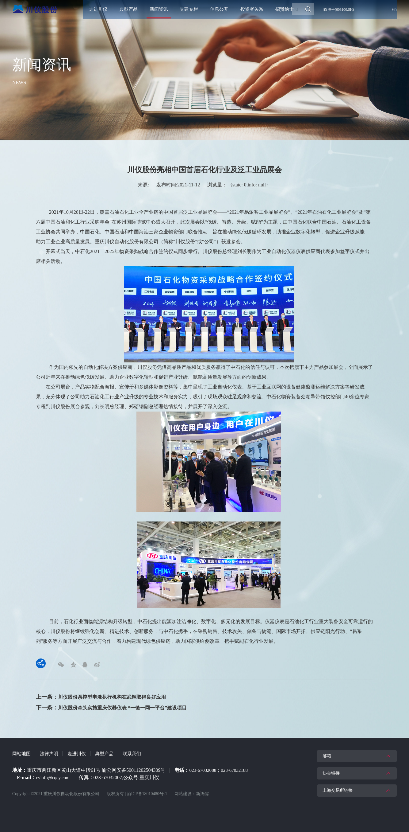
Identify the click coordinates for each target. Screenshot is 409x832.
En (394, 9)
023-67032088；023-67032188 (220, 766)
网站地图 (22, 750)
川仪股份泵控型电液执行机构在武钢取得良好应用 (118, 694)
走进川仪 (80, 750)
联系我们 (137, 750)
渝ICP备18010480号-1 (147, 790)
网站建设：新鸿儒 (191, 790)
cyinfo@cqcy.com (53, 774)
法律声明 (51, 750)
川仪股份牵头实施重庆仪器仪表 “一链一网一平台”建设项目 (130, 704)
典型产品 (108, 750)
